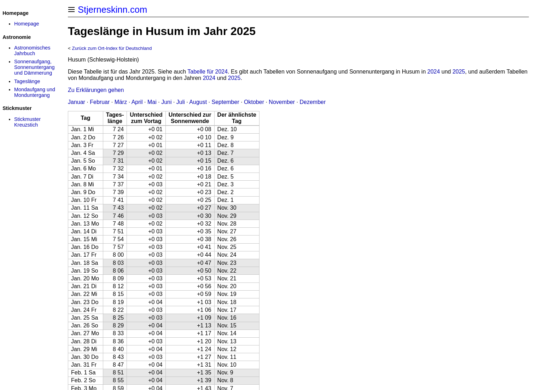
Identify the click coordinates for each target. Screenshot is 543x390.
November (282, 102)
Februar (100, 102)
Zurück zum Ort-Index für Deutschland (112, 48)
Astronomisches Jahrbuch (32, 50)
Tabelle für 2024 (207, 72)
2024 (433, 72)
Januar (76, 102)
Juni (166, 102)
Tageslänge (27, 81)
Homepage (26, 24)
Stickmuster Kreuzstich (27, 122)
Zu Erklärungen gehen (96, 90)
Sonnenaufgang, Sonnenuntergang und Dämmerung (34, 67)
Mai (152, 102)
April (137, 102)
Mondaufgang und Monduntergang (34, 92)
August (198, 102)
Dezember (313, 102)
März (121, 102)
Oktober (254, 102)
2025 (458, 72)
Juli (180, 102)
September (225, 102)
